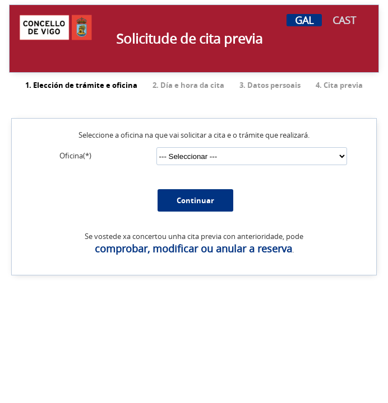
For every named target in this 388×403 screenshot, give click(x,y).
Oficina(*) (75, 153)
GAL (304, 20)
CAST (344, 20)
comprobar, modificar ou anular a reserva (193, 245)
